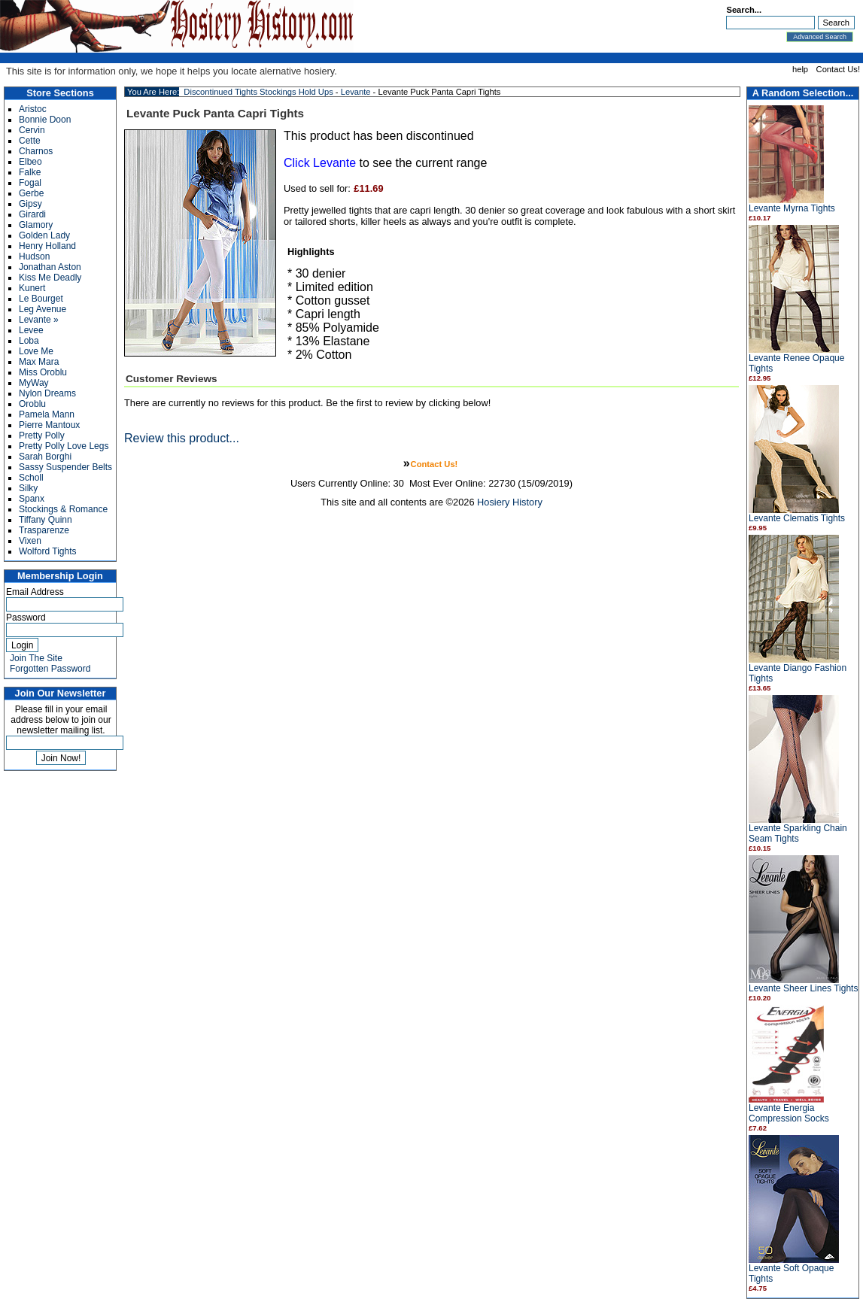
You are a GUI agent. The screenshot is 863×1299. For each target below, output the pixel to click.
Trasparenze (44, 530)
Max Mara (39, 362)
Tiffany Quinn (45, 519)
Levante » (39, 319)
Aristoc (33, 109)
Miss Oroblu (43, 372)
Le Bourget (41, 298)
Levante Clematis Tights (797, 518)
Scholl (31, 477)
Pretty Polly (42, 435)
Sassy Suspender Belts (65, 467)
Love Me (36, 351)
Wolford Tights (47, 551)
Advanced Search (819, 37)
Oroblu (32, 404)
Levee (31, 330)
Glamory (36, 225)
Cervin (32, 130)
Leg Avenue (42, 309)
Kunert (32, 288)
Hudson (34, 256)
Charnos (36, 151)
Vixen (30, 541)
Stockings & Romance (63, 509)
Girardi (32, 214)
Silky (28, 488)
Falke (30, 172)
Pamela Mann (46, 414)
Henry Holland (47, 246)
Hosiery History (509, 502)
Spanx (31, 498)
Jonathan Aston (50, 267)
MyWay (34, 383)
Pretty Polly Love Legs (63, 446)
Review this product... (181, 438)
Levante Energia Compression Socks (789, 1113)
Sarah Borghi (45, 456)
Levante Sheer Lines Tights (803, 988)
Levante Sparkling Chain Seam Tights (798, 833)
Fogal (30, 183)
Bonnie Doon (45, 119)
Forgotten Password (50, 668)
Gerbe (31, 193)
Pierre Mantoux (49, 425)
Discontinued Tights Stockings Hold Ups (258, 91)
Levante (356, 91)
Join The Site (36, 658)
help (800, 69)
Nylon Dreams (47, 393)
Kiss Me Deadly (50, 277)
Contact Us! (838, 69)
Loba (29, 340)
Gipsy (30, 204)
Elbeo (30, 161)
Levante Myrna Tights (792, 208)
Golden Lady (44, 235)
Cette (30, 140)
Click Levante (320, 162)
